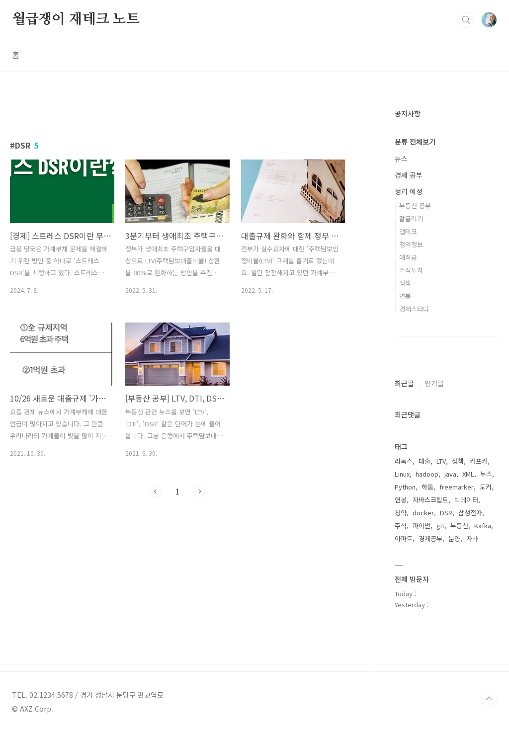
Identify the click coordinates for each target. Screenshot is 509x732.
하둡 (427, 486)
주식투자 (411, 270)
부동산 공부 (415, 205)
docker (423, 512)
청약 (401, 512)
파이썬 (421, 525)
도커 (486, 486)
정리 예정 (409, 191)
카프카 (479, 461)
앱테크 (408, 231)
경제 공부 (409, 175)
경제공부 (430, 538)
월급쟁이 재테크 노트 (76, 19)
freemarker (456, 486)
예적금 (408, 257)
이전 (156, 491)
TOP (489, 699)
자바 (472, 538)
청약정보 (411, 244)
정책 (405, 283)
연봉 (405, 296)
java (450, 474)
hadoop (427, 474)
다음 (199, 491)
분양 (454, 538)
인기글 (434, 383)
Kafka (482, 525)
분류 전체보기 (415, 142)
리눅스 (404, 461)
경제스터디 (414, 309)
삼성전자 (470, 512)
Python (405, 486)
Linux (402, 474)
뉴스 (401, 158)
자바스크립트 (430, 499)
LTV (441, 461)
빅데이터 (466, 499)
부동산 (459, 525)
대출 (424, 461)
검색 (466, 19)
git (440, 525)
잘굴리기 (411, 218)
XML (468, 474)
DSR (446, 512)
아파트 (404, 538)
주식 (401, 525)
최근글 (404, 383)
